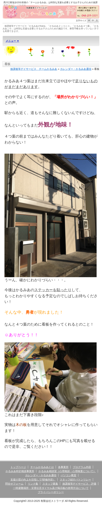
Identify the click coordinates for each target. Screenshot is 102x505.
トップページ (18, 467)
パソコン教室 (68, 475)
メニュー (11, 40)
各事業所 (63, 467)
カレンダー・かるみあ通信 (75, 68)
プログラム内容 (82, 467)
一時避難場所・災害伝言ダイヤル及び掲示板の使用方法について (51, 487)
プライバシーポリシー (51, 492)
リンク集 (33, 483)
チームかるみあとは (42, 467)
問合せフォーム (14, 483)
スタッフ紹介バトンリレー (75, 479)
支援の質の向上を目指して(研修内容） (33, 479)
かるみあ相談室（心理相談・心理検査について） (67, 471)
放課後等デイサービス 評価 (79, 483)
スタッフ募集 (50, 483)
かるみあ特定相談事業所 (20, 471)
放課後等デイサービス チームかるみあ (33, 68)
